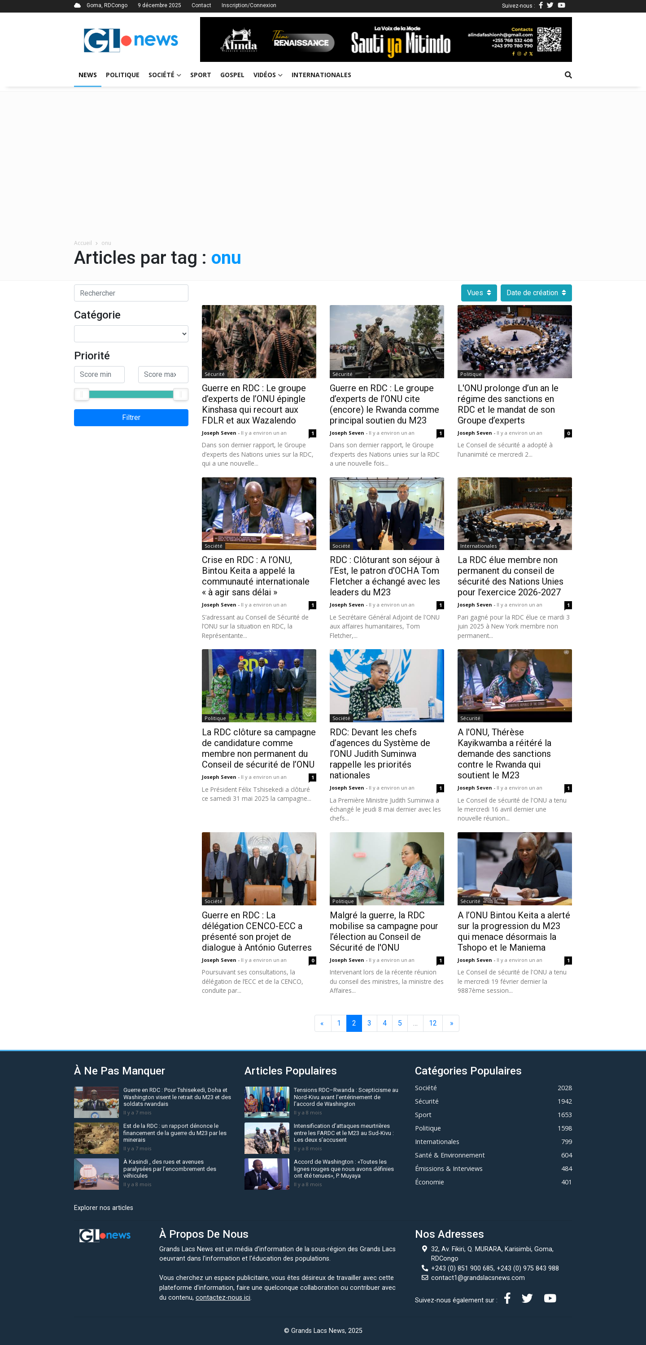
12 (433, 1023)
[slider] (81, 394)
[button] (228, 39)
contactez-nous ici (223, 1297)
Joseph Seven (220, 432)
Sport (200, 74)
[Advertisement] (323, 172)
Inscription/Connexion (249, 5)
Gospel (232, 74)
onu (106, 243)
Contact (201, 5)
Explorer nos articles (103, 1208)
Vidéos (268, 74)
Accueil (83, 243)
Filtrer (131, 417)
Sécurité (215, 374)
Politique (123, 74)
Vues (479, 293)
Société (164, 74)
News (88, 74)
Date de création (536, 293)
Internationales (321, 74)
